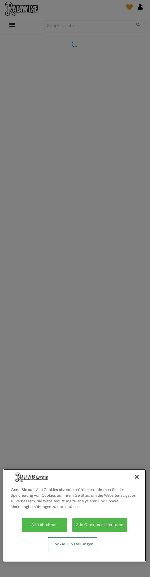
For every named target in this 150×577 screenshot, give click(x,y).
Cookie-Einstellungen (72, 544)
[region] (74, 515)
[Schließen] (136, 477)
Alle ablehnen (44, 524)
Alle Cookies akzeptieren (100, 524)
